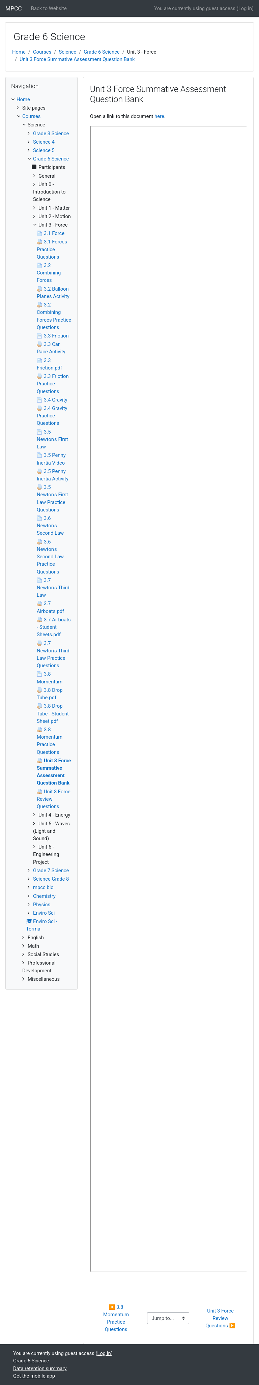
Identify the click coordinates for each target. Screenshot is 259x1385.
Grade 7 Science (51, 870)
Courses (42, 52)
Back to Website (49, 8)
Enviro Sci (44, 913)
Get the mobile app (34, 1376)
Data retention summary (40, 1368)
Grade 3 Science (51, 133)
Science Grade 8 (51, 879)
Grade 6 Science (101, 52)
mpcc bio (43, 887)
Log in (245, 8)
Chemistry (44, 896)
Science (67, 52)
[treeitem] (41, 99)
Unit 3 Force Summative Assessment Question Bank (77, 59)
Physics (41, 905)
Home (19, 52)
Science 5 (44, 150)
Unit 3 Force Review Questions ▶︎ (220, 1318)
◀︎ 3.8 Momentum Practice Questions (116, 1318)
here (159, 116)
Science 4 (44, 142)
